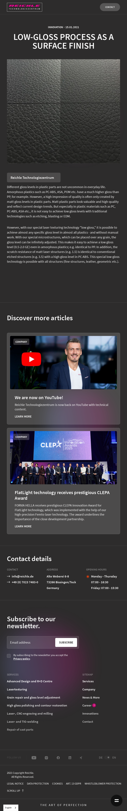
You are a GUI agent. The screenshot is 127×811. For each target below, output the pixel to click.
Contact (110, 7)
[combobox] (10, 808)
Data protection (38, 783)
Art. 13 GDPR (73, 783)
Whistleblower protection (103, 783)
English (8, 807)
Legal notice (15, 783)
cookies (57, 783)
